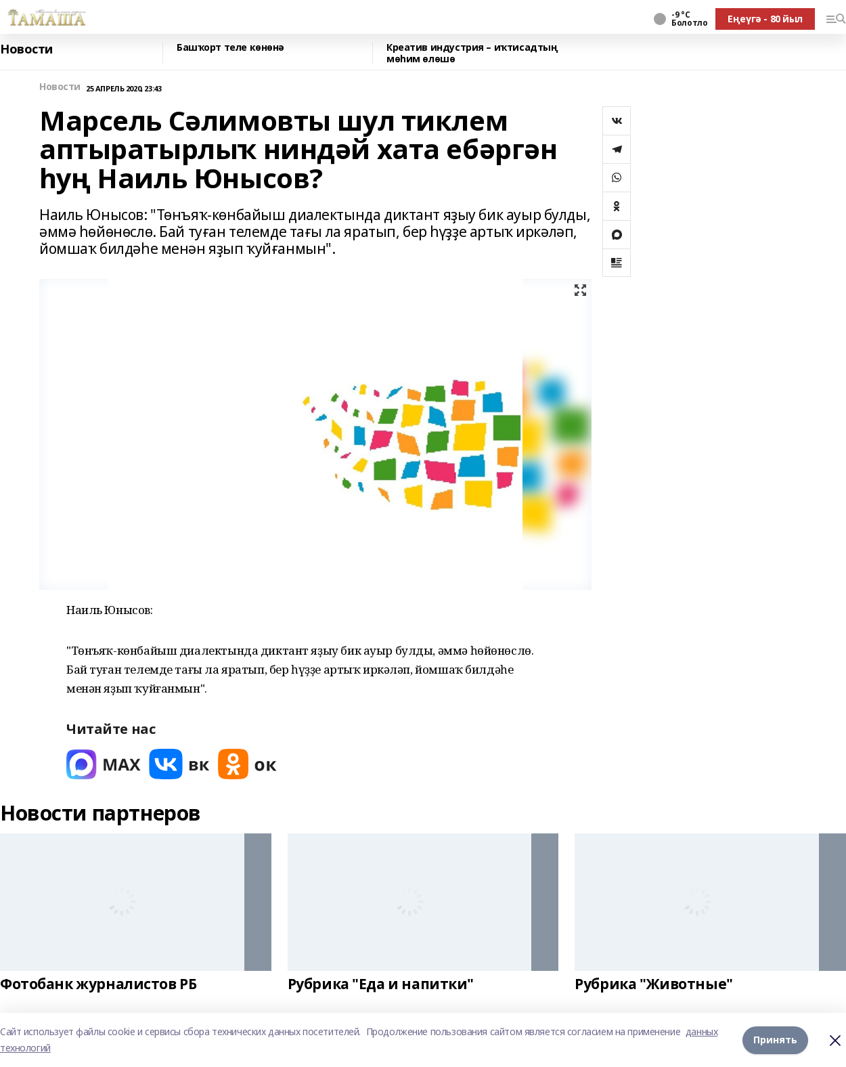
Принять (775, 1039)
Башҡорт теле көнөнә (230, 47)
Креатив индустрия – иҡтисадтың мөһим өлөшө (472, 53)
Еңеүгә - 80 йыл (765, 18)
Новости (26, 49)
